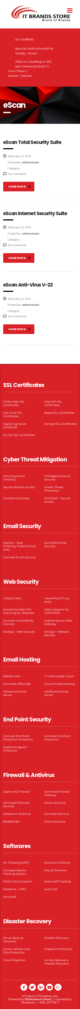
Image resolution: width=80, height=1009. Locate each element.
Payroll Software (55, 870)
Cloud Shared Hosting (59, 683)
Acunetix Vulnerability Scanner (18, 622)
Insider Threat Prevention (54, 488)
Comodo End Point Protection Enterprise (18, 737)
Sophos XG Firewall (16, 791)
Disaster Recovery (56, 938)
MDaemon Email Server (15, 693)
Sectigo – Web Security (19, 631)
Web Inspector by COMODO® (56, 611)
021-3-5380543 (24, 39)
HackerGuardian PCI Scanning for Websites (18, 611)
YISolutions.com (48, 996)
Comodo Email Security (19, 557)
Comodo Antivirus (56, 813)
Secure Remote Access (19, 487)
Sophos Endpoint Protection (15, 748)
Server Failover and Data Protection (16, 950)
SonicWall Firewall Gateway (57, 793)
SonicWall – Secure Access (57, 499)
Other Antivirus (54, 821)
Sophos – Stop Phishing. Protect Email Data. (19, 546)
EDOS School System (17, 881)
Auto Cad (50, 889)
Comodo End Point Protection (57, 737)
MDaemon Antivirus (17, 813)
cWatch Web (12, 598)
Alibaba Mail (11, 676)
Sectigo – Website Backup (56, 633)
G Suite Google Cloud (59, 676)
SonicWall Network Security (16, 804)
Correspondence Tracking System (14, 872)
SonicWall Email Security (55, 544)
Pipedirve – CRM (14, 889)
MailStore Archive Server (56, 693)
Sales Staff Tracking (57, 881)
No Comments (14, 174)
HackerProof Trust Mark (56, 600)
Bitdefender (11, 821)
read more (19, 186)
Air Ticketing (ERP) (16, 862)
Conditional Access (16, 498)
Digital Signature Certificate (15, 425)
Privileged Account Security (57, 477)
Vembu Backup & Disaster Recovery (56, 961)
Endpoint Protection (58, 949)
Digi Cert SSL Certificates (53, 403)
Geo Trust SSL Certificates (12, 414)
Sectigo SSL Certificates (60, 423)
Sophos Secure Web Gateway (58, 622)
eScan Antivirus (55, 802)
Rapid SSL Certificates (59, 412)
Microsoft (9, 896)
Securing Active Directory (14, 477)
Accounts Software (57, 862)
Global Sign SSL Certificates (14, 403)
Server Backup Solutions (13, 939)
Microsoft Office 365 (17, 683)
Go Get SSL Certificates (19, 435)
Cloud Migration (14, 960)
